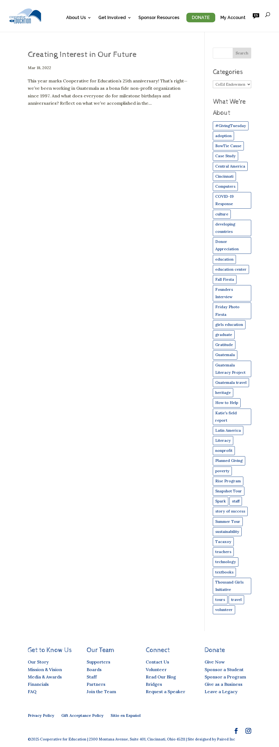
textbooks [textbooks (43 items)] (224, 572)
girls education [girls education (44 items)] (229, 324)
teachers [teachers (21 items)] (223, 551)
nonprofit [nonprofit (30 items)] (223, 450)
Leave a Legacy (221, 691)
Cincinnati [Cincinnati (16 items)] (224, 176)
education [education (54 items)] (224, 259)
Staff (92, 677)
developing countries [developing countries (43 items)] (225, 228)
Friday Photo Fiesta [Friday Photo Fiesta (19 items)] (227, 310)
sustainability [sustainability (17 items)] (227, 531)
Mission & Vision (45, 669)
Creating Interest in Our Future (82, 54)
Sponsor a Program (225, 677)
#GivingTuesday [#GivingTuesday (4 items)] (230, 125)
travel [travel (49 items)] (236, 599)
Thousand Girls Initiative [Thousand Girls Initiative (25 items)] (229, 586)
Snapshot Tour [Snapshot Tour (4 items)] (228, 491)
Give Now (215, 662)
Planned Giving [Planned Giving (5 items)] (229, 460)
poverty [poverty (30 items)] (222, 470)
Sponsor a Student (224, 669)
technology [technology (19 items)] (225, 561)
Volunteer (156, 669)
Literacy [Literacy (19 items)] (223, 440)
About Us (76, 18)
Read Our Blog (161, 677)
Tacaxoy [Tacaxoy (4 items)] (223, 541)
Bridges (154, 684)
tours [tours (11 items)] (220, 599)
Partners (96, 684)
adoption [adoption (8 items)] (223, 135)
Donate (201, 17)
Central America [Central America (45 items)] (230, 166)
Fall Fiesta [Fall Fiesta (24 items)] (224, 279)
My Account (232, 18)
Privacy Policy (41, 715)
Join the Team (101, 691)
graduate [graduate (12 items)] (223, 334)
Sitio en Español (126, 715)
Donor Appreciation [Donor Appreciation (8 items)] (227, 245)
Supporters (98, 662)
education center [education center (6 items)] (231, 269)
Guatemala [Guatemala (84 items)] (225, 354)
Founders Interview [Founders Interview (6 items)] (224, 293)
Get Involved (112, 18)
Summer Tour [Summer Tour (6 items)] (227, 521)
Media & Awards (45, 677)
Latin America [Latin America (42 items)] (228, 430)
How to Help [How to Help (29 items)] (226, 402)
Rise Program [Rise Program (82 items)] (228, 481)
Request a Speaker (165, 691)
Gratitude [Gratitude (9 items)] (224, 344)
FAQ (32, 691)
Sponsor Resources (158, 18)
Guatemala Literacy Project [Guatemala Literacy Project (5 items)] (230, 369)
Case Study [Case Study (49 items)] (225, 155)
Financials (38, 684)
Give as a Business (223, 684)
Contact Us (157, 662)
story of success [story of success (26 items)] (230, 511)
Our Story (38, 662)
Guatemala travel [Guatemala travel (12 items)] (231, 382)
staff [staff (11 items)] (235, 501)
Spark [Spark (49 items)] (220, 501)
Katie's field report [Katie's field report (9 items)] (226, 416)
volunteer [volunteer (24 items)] (224, 609)
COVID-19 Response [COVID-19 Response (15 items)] (224, 200)
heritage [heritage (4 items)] (223, 392)
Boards (94, 669)
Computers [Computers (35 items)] (225, 186)
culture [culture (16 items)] (221, 214)
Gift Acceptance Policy (82, 715)
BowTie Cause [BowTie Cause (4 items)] (228, 145)
